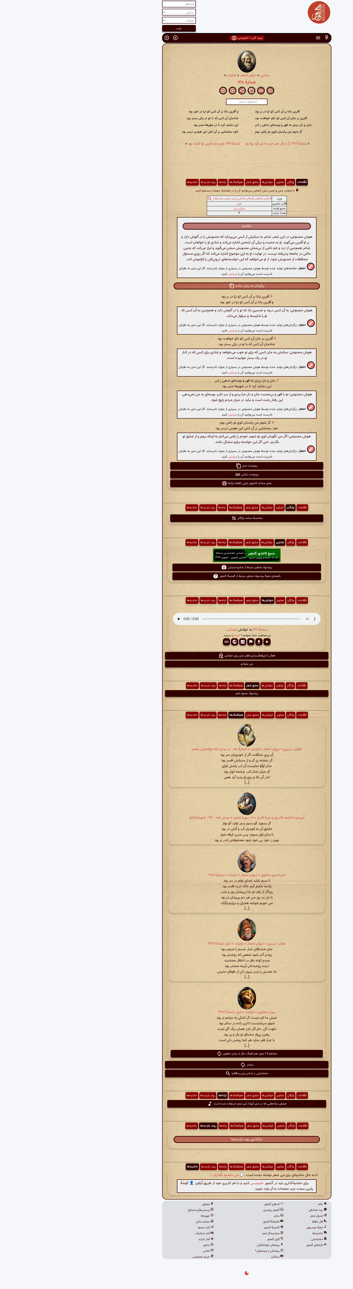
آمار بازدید (135, 1239)
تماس (138, 1251)
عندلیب (161, 630)
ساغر (208, 1216)
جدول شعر (248, 1216)
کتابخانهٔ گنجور (202, 1222)
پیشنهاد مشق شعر (176, 693)
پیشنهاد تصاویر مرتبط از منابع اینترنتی (176, 567)
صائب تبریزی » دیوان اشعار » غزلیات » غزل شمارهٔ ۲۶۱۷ (176, 944)
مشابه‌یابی (249, 1239)
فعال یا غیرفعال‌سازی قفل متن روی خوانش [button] (176, 655)
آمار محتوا (135, 1227)
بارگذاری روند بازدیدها (176, 1139)
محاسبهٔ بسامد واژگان (176, 518)
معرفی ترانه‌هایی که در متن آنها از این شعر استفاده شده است (176, 1104)
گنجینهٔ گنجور (203, 1227)
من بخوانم (176, 664)
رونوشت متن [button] (176, 466)
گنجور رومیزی (203, 1210)
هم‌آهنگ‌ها (166, 182)
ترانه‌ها (152, 182)
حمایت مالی (134, 1222)
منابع (138, 1245)
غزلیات (161, 75)
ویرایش (162, 274)
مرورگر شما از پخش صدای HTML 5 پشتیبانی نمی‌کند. (176, 619)
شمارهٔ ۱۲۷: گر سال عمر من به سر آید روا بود (205, 144)
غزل (169, 204)
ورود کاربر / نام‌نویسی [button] (176, 38)
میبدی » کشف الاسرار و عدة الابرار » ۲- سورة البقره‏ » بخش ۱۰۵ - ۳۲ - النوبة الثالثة (176, 818)
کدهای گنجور (203, 1204)
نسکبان (207, 1257)
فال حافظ (249, 1222)
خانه (252, 1204)
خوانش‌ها (197, 182)
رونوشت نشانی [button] (176, 474)
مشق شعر (182, 182)
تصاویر (210, 182)
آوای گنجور (205, 1239)
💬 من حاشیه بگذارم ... (157, 1175)
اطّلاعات (231, 182)
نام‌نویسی (186, 1183)
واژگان (220, 182)
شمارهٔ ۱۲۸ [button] (190, 630)
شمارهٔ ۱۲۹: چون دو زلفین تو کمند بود (144, 144)
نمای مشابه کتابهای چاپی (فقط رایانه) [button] (176, 483)
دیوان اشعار (178, 75)
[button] (256, 37)
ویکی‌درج (169, 208)
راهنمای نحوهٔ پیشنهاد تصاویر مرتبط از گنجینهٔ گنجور (176, 576)
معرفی (137, 1204)
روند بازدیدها (138, 182)
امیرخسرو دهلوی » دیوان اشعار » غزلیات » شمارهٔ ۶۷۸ (176, 875)
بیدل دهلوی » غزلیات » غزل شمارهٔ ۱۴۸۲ (176, 1012)
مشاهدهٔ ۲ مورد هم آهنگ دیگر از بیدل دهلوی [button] (176, 1053)
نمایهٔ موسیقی (246, 1227)
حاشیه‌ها (122, 182)
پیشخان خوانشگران (200, 1245)
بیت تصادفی (247, 1210)
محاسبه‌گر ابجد (202, 1233)
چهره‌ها (137, 1216)
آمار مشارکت (134, 1233)
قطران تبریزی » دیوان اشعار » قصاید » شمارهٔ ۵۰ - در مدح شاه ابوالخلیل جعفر (176, 749)
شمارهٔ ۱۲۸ (176, 82)
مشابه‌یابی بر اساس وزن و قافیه (176, 1073)
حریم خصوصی (132, 1257)
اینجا (167, 635)
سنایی (194, 75)
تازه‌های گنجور (246, 1245)
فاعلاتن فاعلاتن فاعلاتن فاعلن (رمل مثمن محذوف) (172, 198)
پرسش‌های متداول (130, 1210)
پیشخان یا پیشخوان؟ (199, 1251)
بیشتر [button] (176, 1064)
